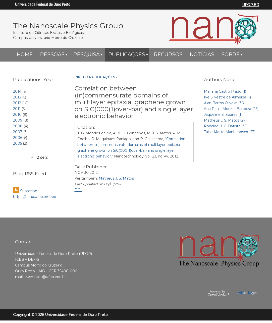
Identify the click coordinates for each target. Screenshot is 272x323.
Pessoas (52, 54)
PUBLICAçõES (102, 77)
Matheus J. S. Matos (116, 178)
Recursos (168, 54)
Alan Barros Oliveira (224, 103)
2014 (17, 91)
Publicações (126, 54)
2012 (17, 103)
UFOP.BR (250, 5)
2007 (17, 132)
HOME (25, 54)
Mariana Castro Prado (225, 91)
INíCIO (80, 77)
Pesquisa (86, 54)
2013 (17, 97)
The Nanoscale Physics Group (68, 25)
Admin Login (247, 292)
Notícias (202, 54)
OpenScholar (218, 293)
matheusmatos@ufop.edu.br (40, 277)
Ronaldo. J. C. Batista (225, 126)
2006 (17, 137)
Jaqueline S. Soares (224, 114)
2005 (17, 143)
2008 (18, 126)
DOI (78, 190)
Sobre (230, 54)
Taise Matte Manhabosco (229, 132)
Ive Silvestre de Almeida (227, 97)
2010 (17, 114)
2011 (17, 108)
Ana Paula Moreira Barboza (231, 108)
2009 (17, 120)
